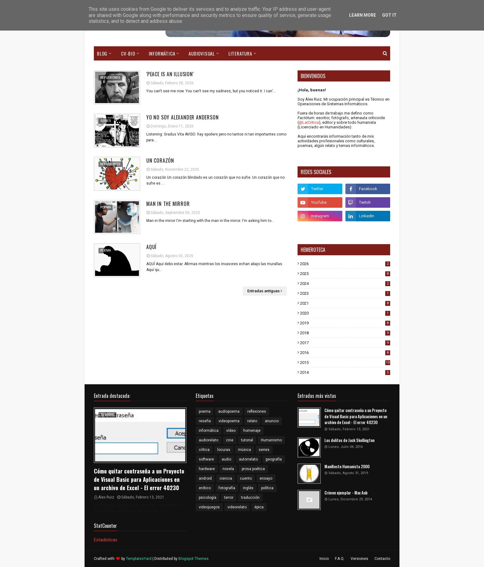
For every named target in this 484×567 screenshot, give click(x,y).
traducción (250, 497)
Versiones (359, 559)
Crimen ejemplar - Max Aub (346, 493)
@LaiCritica (309, 122)
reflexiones (256, 411)
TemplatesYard (139, 559)
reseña (205, 421)
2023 (345, 293)
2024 (345, 283)
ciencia (225, 478)
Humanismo (271, 440)
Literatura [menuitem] (240, 53)
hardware (207, 469)
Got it (389, 15)
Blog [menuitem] (102, 53)
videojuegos (209, 507)
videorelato (237, 507)
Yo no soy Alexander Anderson (182, 117)
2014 (345, 372)
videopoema (229, 421)
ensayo (266, 478)
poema (205, 411)
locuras (223, 450)
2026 (345, 263)
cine (229, 440)
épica (259, 507)
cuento (246, 478)
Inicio (324, 559)
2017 (345, 342)
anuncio (272, 421)
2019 (345, 323)
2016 (345, 352)
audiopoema (229, 411)
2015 (345, 362)
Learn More (362, 15)
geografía (273, 459)
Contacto (382, 559)
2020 (345, 313)
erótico (205, 488)
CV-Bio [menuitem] (128, 53)
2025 (345, 273)
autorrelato (248, 459)
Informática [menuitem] (162, 53)
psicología (207, 497)
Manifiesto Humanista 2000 (346, 466)
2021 (345, 303)
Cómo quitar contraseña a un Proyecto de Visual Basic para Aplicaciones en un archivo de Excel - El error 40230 (139, 479)
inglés (248, 488)
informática (209, 430)
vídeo (231, 430)
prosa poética (253, 469)
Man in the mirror (168, 203)
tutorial (247, 440)
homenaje (252, 430)
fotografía (227, 488)
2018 (345, 333)
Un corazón (160, 160)
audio (226, 459)
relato (252, 421)
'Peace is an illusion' (170, 74)
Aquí (151, 247)
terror (228, 497)
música (244, 450)
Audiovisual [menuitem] (202, 53)
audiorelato (208, 440)
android (205, 478)
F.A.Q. (339, 559)
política (267, 488)
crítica (204, 450)
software (206, 459)
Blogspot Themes (193, 559)
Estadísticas (105, 539)
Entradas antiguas (263, 291)
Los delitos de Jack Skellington (349, 440)
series (264, 450)
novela (228, 469)
